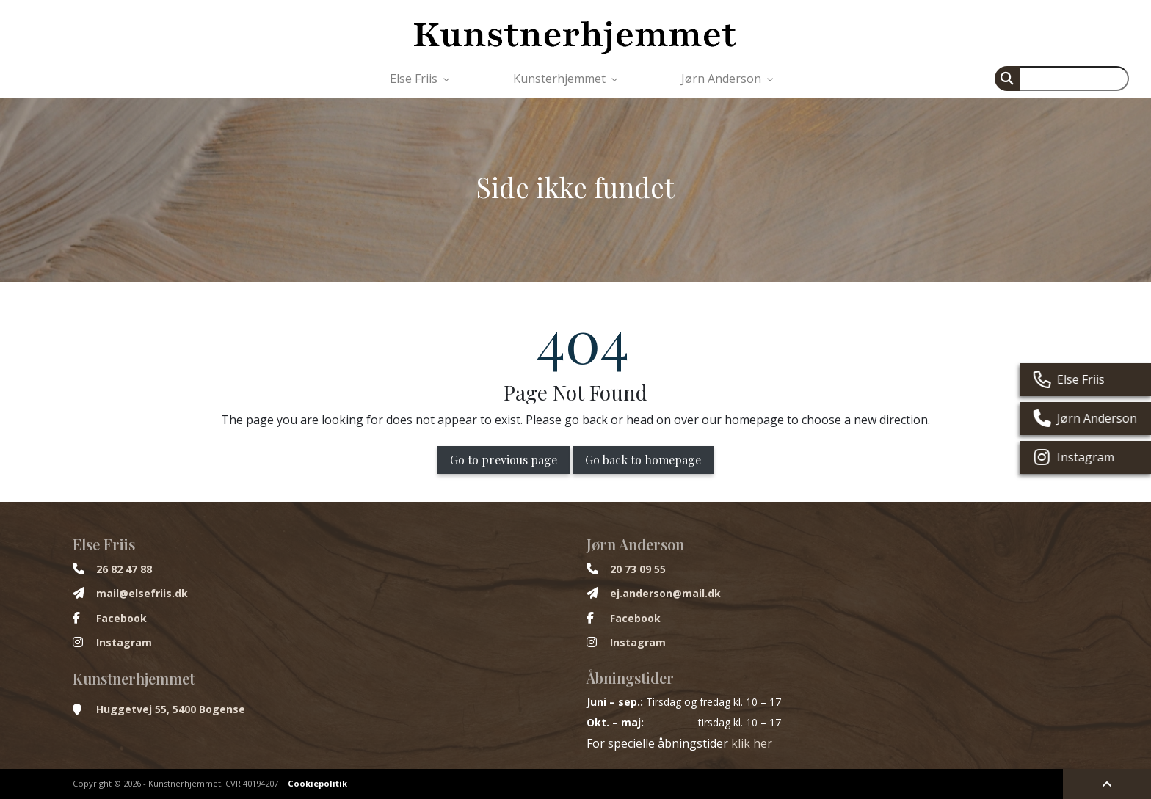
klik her (751, 743)
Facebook (121, 618)
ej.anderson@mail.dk (665, 593)
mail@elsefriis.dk (142, 593)
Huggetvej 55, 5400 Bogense (170, 709)
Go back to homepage (643, 459)
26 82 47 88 (124, 569)
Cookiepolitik (317, 783)
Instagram (124, 642)
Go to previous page (503, 459)
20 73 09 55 (638, 569)
